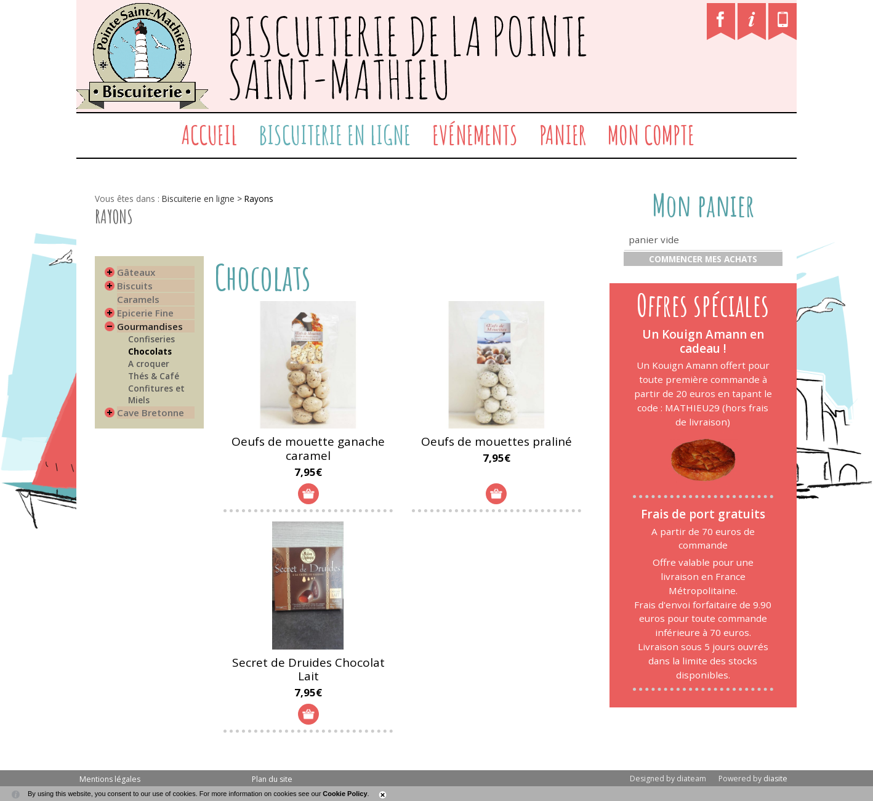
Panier (562, 135)
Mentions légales (109, 779)
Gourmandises (150, 326)
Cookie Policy (345, 793)
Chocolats (150, 351)
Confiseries (151, 339)
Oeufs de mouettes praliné (496, 441)
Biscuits (135, 286)
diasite (775, 778)
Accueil (209, 135)
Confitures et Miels (156, 394)
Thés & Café (153, 376)
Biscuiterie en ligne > (203, 198)
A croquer (148, 363)
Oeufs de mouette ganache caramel (308, 448)
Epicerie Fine (145, 313)
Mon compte (651, 135)
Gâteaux (136, 272)
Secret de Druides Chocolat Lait (308, 669)
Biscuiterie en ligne (335, 135)
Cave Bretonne (150, 412)
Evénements (475, 135)
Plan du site (272, 779)
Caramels (138, 299)
